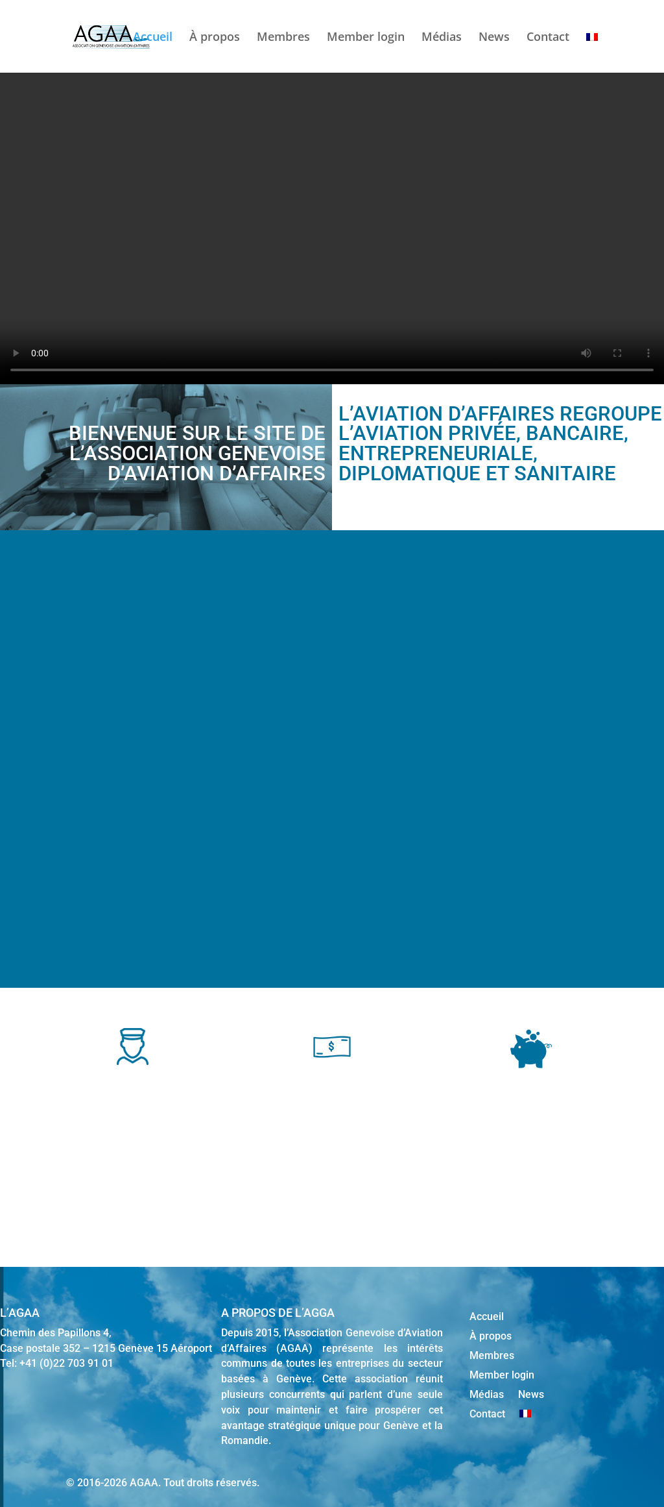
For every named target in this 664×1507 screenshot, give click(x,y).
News (494, 38)
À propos (214, 38)
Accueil (152, 38)
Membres (283, 38)
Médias (441, 38)
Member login (366, 38)
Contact (548, 38)
